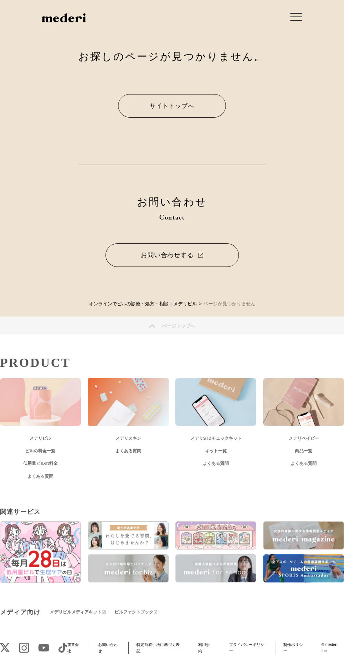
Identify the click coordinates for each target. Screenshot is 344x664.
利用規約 (204, 647)
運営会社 (73, 647)
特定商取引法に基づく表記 (158, 647)
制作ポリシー (293, 647)
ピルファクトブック (134, 612)
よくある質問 (40, 476)
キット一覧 (216, 450)
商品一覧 (303, 450)
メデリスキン (128, 438)
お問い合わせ (108, 647)
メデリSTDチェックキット (216, 438)
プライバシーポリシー (246, 647)
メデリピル (40, 438)
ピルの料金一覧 (40, 450)
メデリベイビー (304, 438)
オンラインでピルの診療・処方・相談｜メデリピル (143, 304)
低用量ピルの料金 (40, 463)
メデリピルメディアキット (76, 612)
